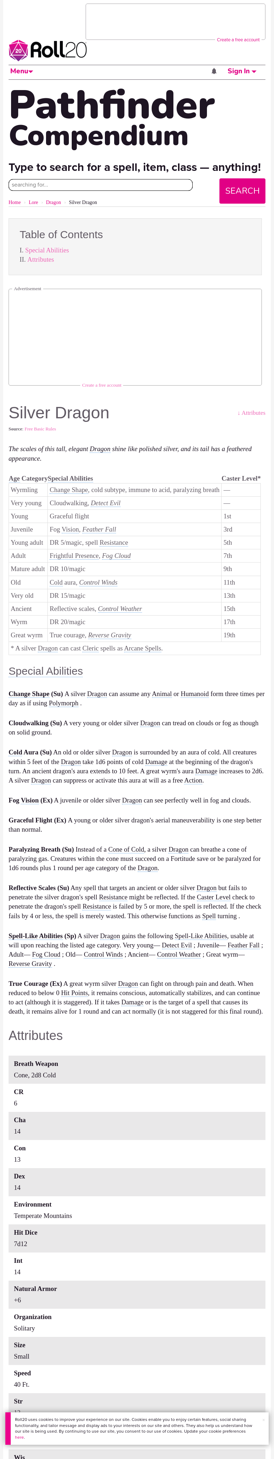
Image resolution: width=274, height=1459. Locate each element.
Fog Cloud (116, 555)
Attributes (40, 259)
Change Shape (69, 489)
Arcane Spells (142, 648)
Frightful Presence (74, 555)
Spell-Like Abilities (36, 936)
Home (15, 202)
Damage (156, 761)
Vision (70, 529)
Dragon (53, 202)
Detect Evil (105, 503)
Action (193, 780)
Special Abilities (47, 250)
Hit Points (74, 993)
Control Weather (120, 608)
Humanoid (195, 693)
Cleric (90, 648)
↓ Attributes (251, 412)
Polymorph (63, 703)
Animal (162, 693)
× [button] (263, 1420)
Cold (56, 582)
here (19, 1437)
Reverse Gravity (109, 635)
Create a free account (238, 39)
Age (14, 478)
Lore (33, 202)
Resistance (114, 542)
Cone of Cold (126, 849)
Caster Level (214, 897)
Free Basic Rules (40, 429)
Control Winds (98, 582)
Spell (209, 916)
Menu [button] (21, 71)
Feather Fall (99, 529)
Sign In (242, 71)
